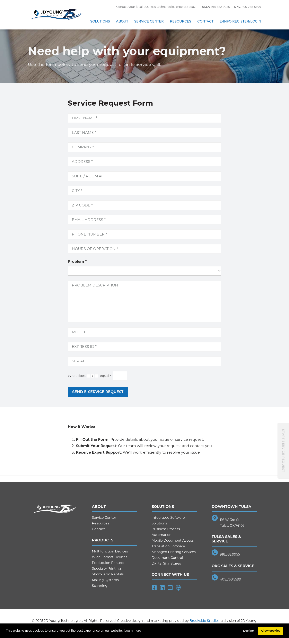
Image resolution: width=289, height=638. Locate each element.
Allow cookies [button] (270, 630)
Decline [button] (248, 630)
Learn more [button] (132, 630)
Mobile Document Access (173, 540)
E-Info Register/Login (240, 21)
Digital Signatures (166, 563)
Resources (180, 21)
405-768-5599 (251, 7)
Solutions (100, 21)
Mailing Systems (105, 580)
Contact (205, 21)
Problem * (77, 261)
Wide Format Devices (109, 557)
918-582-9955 (220, 7)
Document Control (167, 558)
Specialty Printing (106, 568)
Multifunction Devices (110, 551)
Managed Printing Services (174, 552)
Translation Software (168, 546)
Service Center (149, 21)
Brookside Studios (204, 621)
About (122, 21)
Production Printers (108, 563)
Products (102, 540)
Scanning (99, 586)
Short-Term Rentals (108, 574)
